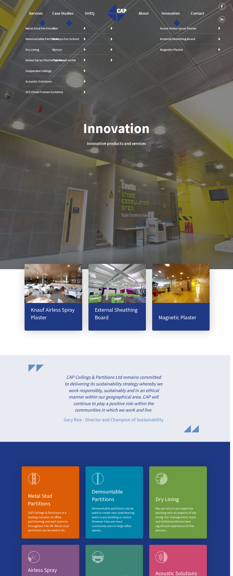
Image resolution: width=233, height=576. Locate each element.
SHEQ (89, 12)
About (144, 12)
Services (35, 12)
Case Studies (62, 12)
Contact (197, 12)
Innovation (170, 12)
